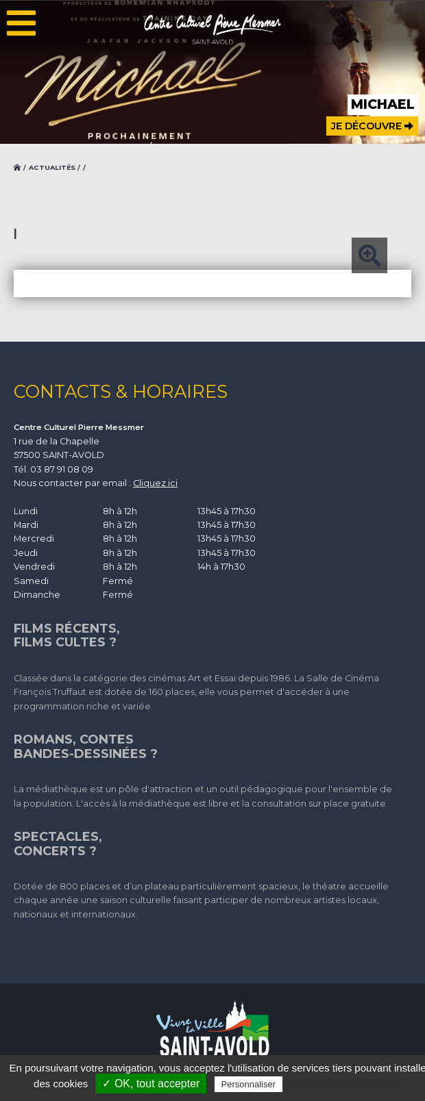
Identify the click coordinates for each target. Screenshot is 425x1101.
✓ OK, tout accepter (150, 1083)
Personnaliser (248, 1084)
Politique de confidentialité (345, 1083)
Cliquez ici (155, 483)
